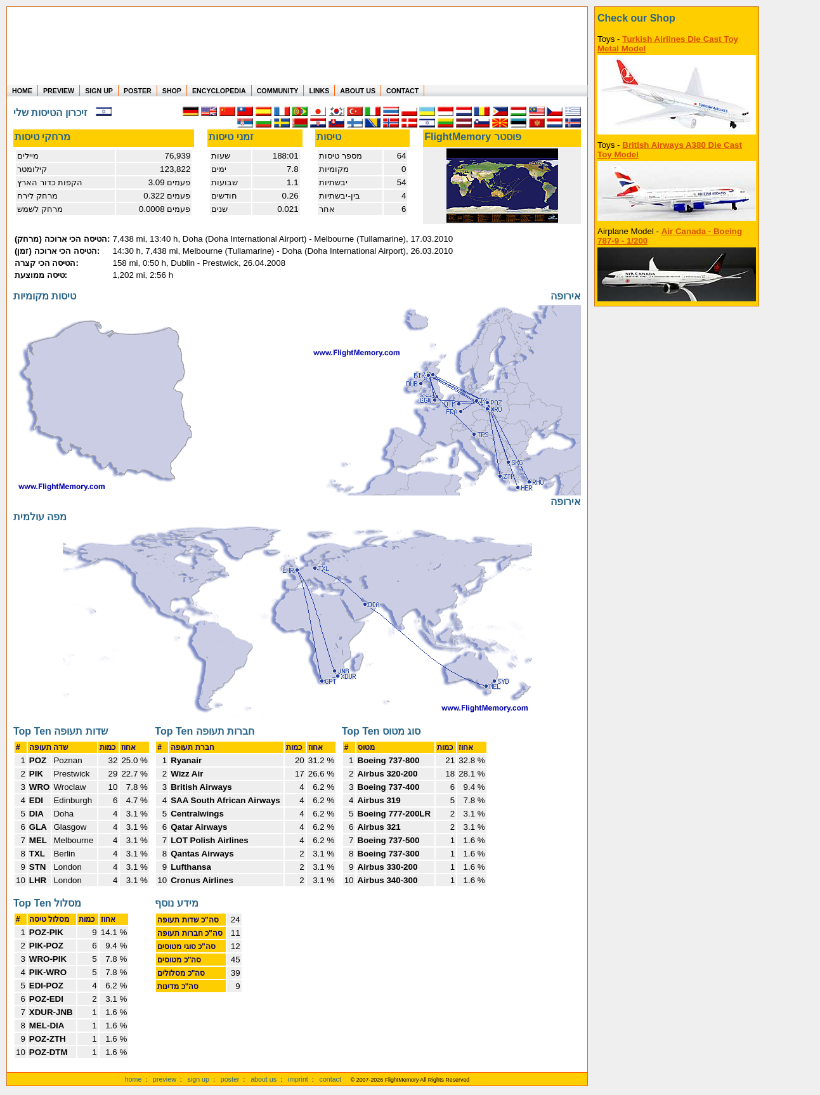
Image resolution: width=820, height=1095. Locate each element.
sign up (198, 1079)
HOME (22, 91)
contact (330, 1079)
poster (230, 1079)
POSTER (138, 91)
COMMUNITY (278, 91)
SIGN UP (99, 91)
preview (164, 1079)
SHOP (171, 91)
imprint (298, 1079)
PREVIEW (58, 91)
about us (264, 1079)
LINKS (319, 91)
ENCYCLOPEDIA (219, 91)
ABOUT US (357, 91)
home (133, 1079)
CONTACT (402, 91)
